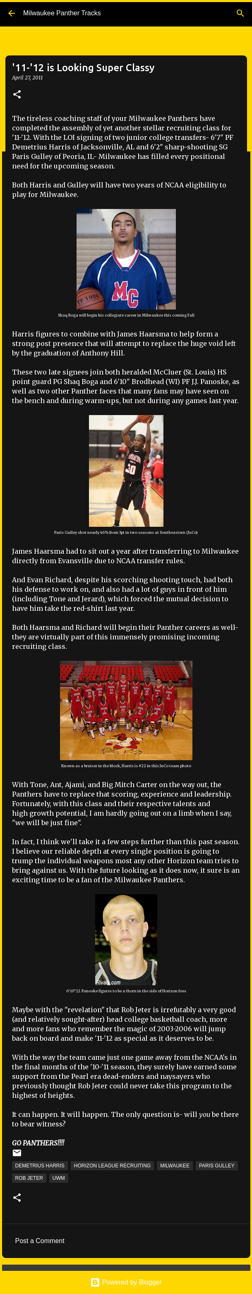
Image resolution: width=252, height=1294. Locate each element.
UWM (59, 1178)
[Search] (240, 13)
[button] (17, 95)
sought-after (82, 1019)
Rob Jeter (29, 1178)
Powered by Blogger (126, 1282)
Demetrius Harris (40, 1166)
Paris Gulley (217, 1166)
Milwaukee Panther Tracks (62, 13)
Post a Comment (40, 1240)
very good (219, 1010)
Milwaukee (175, 1166)
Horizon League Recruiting (112, 1166)
